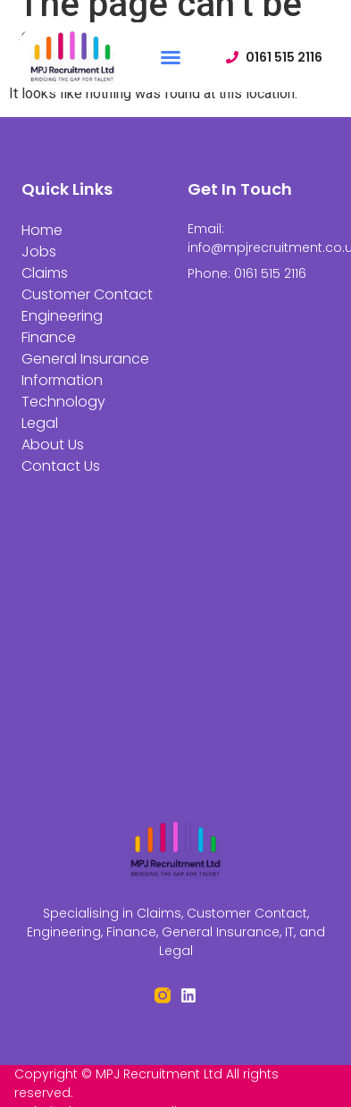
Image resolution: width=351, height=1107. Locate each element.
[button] (171, 57)
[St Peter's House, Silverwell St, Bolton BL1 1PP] (175, 648)
